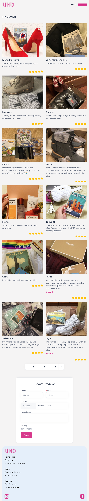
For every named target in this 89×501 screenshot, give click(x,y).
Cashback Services (13, 472)
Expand (49, 292)
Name (23, 391)
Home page (10, 457)
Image (24, 401)
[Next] (61, 367)
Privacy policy (11, 475)
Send (26, 435)
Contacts (9, 460)
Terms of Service (12, 487)
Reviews (8, 481)
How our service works (15, 463)
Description (26, 412)
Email (48, 391)
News (7, 469)
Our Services (10, 484)
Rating (24, 426)
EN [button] (72, 4)
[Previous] (28, 367)
